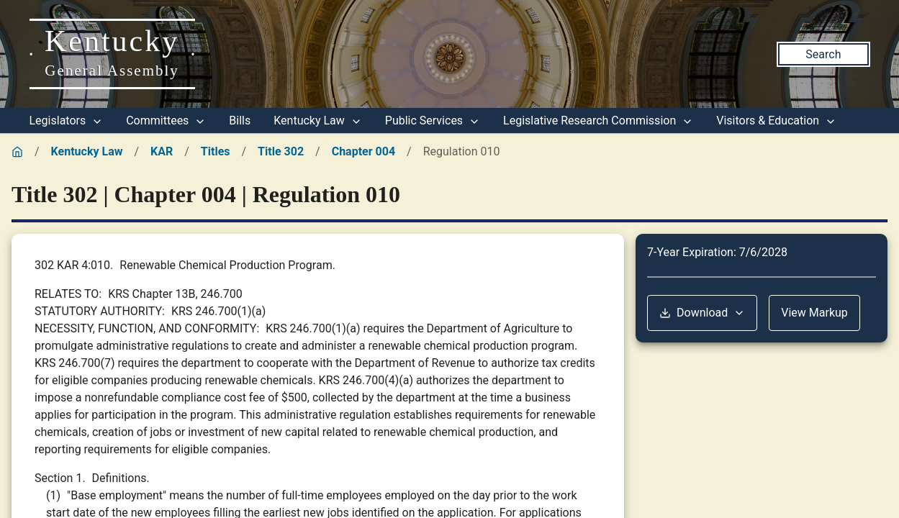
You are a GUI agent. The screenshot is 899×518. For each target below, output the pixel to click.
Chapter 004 (363, 151)
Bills (239, 120)
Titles (215, 151)
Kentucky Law (318, 120)
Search (823, 54)
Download (702, 312)
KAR (161, 151)
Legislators (67, 120)
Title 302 (281, 151)
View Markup (814, 312)
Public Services (432, 120)
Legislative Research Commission (598, 120)
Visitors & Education (776, 120)
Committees (166, 120)
